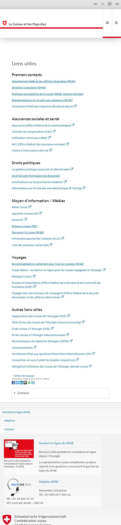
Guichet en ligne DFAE (16, 393)
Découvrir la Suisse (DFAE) (28, 213)
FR (109, 3)
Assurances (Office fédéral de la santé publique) (43, 106)
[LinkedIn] (22, 363)
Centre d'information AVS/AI (32, 131)
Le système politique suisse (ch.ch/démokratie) (42, 150)
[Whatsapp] (29, 363)
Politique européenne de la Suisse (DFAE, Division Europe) (47, 75)
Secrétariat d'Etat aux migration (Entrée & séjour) (44, 87)
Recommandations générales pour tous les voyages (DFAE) (48, 245)
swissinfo (19, 200)
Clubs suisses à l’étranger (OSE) (32, 310)
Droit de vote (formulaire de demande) (36, 157)
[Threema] (26, 363)
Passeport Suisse (23, 257)
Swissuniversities (24, 328)
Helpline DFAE (48, 462)
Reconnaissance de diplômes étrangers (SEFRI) (42, 322)
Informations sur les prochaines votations (39, 163)
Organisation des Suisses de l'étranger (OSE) (41, 297)
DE (95, 3)
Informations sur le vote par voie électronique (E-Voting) (48, 169)
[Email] (33, 363)
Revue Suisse (21, 188)
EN (117, 3)
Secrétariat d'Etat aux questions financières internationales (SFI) (53, 335)
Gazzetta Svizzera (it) (27, 194)
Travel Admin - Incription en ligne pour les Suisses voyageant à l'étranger (59, 251)
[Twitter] (18, 363)
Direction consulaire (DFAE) (29, 68)
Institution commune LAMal (31, 119)
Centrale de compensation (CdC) (34, 112)
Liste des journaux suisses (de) (32, 226)
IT (103, 3)
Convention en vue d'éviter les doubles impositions (45, 341)
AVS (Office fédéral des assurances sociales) (40, 125)
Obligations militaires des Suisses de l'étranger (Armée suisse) (52, 347)
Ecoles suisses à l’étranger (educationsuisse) (40, 316)
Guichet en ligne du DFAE (56, 424)
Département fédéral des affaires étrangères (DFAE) (43, 62)
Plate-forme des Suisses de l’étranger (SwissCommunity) (48, 303)
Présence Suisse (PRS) (25, 207)
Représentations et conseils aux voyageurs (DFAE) (42, 81)
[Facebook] (14, 363)
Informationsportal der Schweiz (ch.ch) (38, 219)
